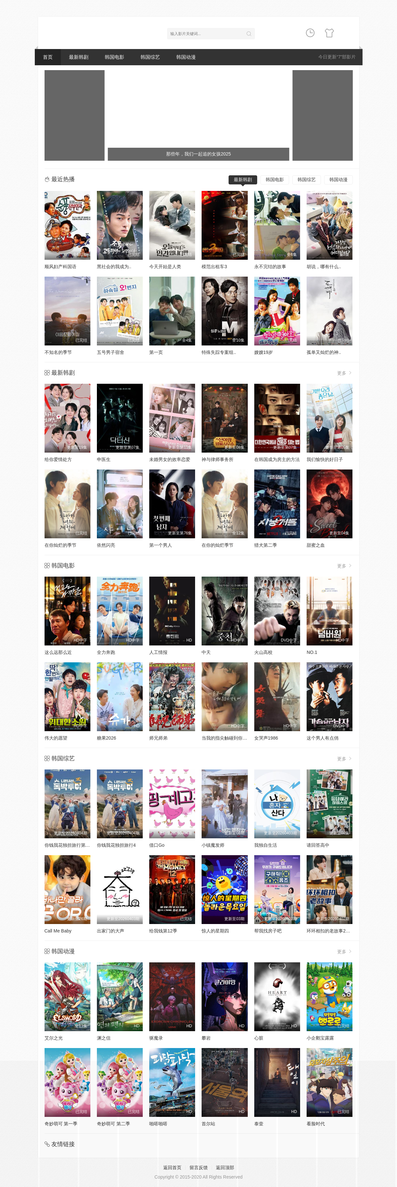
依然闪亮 (106, 545)
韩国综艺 (150, 57)
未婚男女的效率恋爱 (169, 459)
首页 (48, 57)
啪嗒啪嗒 (158, 1123)
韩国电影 (114, 57)
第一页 (156, 352)
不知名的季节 (58, 352)
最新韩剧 (78, 57)
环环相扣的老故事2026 (330, 930)
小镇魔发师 (213, 845)
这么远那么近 (58, 652)
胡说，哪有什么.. (324, 266)
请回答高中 (318, 845)
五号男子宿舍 (110, 352)
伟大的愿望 (56, 738)
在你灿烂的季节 (60, 545)
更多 (345, 373)
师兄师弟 (158, 738)
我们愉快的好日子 (325, 459)
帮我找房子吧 (268, 930)
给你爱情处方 (58, 459)
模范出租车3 (214, 266)
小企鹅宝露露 (320, 1038)
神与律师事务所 (217, 459)
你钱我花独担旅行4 (116, 845)
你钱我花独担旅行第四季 (70, 845)
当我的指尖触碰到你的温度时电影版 (238, 738)
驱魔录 (156, 1038)
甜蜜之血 (316, 545)
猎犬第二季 (265, 545)
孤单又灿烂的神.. (324, 352)
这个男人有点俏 (322, 738)
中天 (206, 652)
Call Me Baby (58, 930)
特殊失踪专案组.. (219, 352)
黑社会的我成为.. (114, 266)
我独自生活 (265, 845)
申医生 (104, 459)
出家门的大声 (110, 930)
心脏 (258, 1038)
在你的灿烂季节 (217, 545)
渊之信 (104, 1038)
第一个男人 (160, 545)
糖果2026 (106, 738)
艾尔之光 (54, 1038)
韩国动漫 (186, 57)
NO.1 (312, 652)
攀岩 (206, 1038)
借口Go (157, 845)
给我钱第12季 (163, 930)
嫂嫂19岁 (263, 352)
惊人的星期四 (215, 930)
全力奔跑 (106, 652)
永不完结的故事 (270, 266)
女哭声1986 (266, 738)
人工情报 (158, 652)
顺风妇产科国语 (60, 266)
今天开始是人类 (165, 266)
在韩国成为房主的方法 (277, 459)
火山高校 (263, 652)
